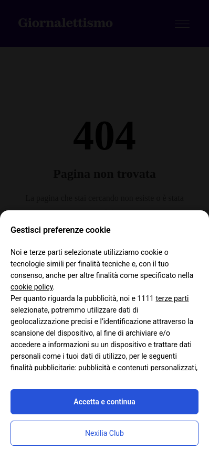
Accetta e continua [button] (104, 402)
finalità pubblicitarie (43, 367)
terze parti (172, 298)
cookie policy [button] (32, 287)
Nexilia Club (104, 433)
